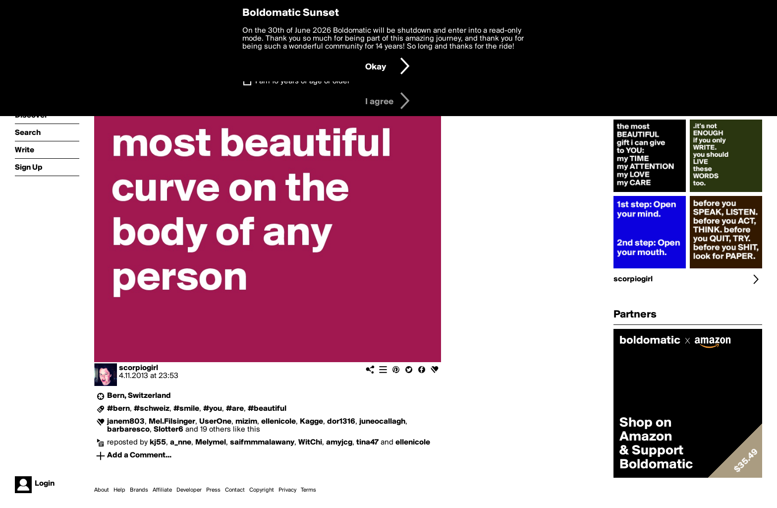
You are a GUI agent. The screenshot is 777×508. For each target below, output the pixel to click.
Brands (139, 490)
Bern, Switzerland (139, 396)
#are (235, 409)
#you (212, 409)
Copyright (261, 490)
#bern (118, 409)
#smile (186, 409)
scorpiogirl (138, 368)
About (101, 490)
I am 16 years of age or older (302, 81)
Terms (308, 490)
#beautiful (267, 409)
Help (119, 490)
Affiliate (162, 490)
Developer (189, 490)
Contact (235, 490)
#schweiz (151, 409)
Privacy (287, 490)
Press (213, 490)
